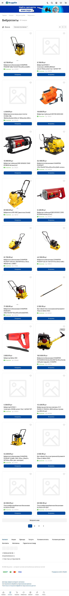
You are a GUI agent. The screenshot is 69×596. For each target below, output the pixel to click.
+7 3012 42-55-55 (7, 553)
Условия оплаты (43, 539)
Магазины (15, 543)
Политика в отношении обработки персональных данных (19, 586)
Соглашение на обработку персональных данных (16, 584)
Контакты (5, 543)
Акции (14, 539)
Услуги (31, 539)
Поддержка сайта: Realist (59, 572)
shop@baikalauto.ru (8, 556)
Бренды (22, 539)
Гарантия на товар (29, 543)
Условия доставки (58, 539)
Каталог (5, 539)
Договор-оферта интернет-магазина (13, 582)
